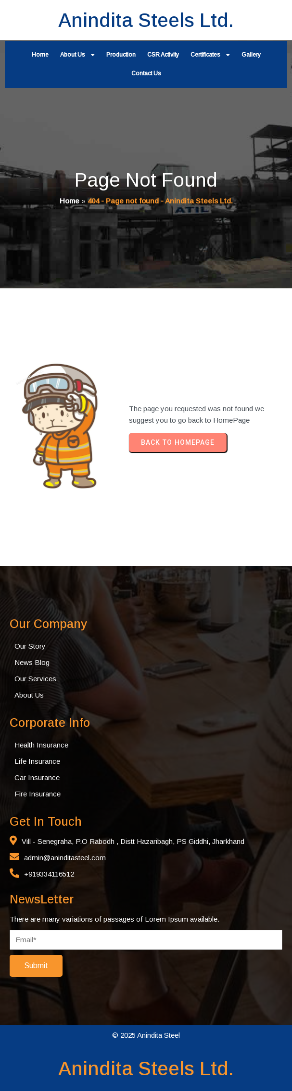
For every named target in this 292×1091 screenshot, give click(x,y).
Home (69, 201)
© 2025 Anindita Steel (146, 1035)
